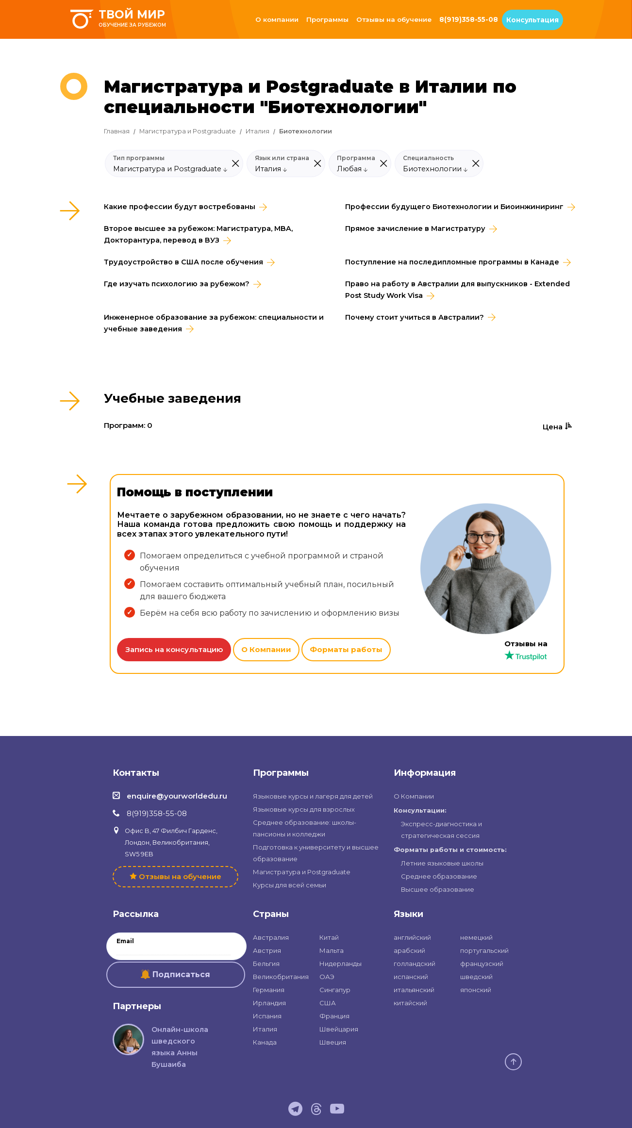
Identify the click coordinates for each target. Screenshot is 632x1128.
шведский (476, 977)
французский (481, 963)
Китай (329, 937)
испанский (411, 977)
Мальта (331, 950)
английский (412, 937)
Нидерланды (340, 963)
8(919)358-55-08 (468, 19)
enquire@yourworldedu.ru (177, 796)
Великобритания (281, 977)
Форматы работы (346, 649)
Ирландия (269, 1003)
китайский (410, 1003)
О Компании (266, 649)
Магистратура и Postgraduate (187, 131)
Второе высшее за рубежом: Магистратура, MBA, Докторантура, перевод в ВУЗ (198, 234)
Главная (117, 131)
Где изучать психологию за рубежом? (176, 283)
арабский (409, 950)
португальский (484, 950)
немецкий (476, 937)
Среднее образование (439, 876)
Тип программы (139, 158)
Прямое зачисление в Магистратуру (415, 228)
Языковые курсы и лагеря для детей (313, 796)
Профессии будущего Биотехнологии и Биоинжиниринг (454, 206)
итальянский (414, 990)
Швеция (332, 1042)
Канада (265, 1042)
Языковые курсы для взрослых (304, 809)
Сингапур (334, 990)
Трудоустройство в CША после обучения (183, 262)
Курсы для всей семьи (289, 885)
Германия (268, 990)
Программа (356, 158)
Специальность (428, 158)
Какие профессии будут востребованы (179, 206)
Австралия (271, 937)
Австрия (267, 950)
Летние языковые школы (442, 863)
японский (475, 990)
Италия (257, 131)
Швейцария (338, 1029)
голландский (414, 963)
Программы (327, 19)
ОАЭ (326, 977)
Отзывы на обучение (394, 19)
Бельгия (266, 963)
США (327, 1003)
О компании (277, 19)
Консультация (532, 20)
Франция (334, 1016)
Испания (267, 1016)
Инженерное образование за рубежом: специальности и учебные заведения (214, 323)
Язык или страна (282, 158)
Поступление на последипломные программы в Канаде (452, 262)
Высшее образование (437, 889)
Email (125, 941)
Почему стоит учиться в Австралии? (414, 317)
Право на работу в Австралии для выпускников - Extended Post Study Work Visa (457, 289)
